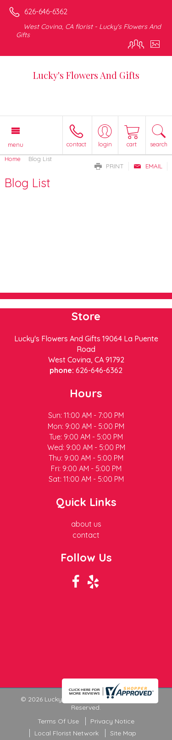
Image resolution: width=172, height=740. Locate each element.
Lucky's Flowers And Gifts (86, 75)
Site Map (123, 733)
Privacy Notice (112, 721)
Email (147, 166)
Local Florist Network (66, 733)
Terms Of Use (58, 721)
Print (109, 166)
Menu (15, 144)
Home (13, 158)
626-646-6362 (45, 11)
